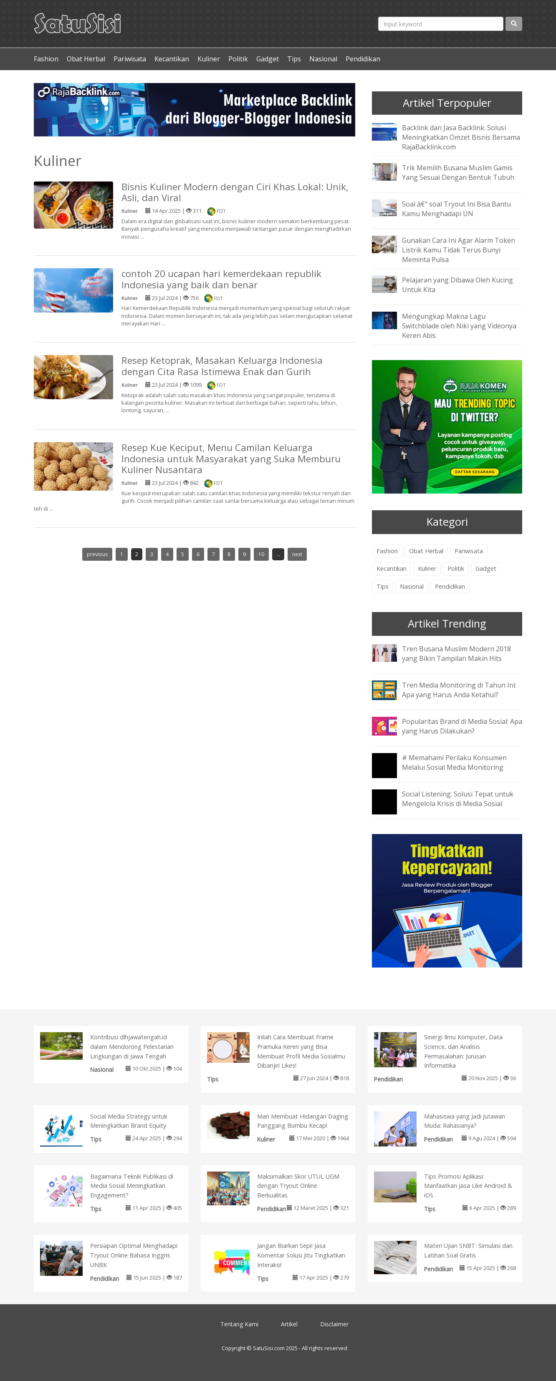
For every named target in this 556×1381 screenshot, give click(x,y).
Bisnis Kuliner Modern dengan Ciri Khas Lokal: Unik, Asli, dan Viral (235, 192)
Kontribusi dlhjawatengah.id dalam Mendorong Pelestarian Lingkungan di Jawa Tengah (132, 1046)
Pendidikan (363, 58)
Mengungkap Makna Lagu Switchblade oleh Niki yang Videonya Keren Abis (459, 326)
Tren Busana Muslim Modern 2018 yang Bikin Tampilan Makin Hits (456, 653)
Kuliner (208, 58)
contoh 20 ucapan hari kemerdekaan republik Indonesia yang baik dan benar (221, 279)
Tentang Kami (239, 1324)
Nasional (323, 58)
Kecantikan (171, 58)
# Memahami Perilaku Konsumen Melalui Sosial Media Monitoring (454, 762)
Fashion (46, 58)
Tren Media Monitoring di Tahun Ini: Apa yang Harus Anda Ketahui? (459, 689)
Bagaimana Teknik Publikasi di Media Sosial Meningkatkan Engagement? (131, 1186)
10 (261, 554)
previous (97, 554)
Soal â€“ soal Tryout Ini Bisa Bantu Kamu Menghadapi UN (456, 208)
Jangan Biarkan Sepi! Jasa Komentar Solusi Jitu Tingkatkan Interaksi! (301, 1255)
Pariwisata (130, 58)
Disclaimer (334, 1324)
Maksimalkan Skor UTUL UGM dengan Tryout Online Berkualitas (298, 1186)
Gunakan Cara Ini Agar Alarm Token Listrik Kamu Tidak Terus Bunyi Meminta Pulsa (458, 250)
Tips (294, 58)
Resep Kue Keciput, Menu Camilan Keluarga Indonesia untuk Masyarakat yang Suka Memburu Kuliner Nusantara (231, 458)
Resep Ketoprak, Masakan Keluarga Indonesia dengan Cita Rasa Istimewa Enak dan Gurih (222, 366)
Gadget (267, 58)
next (297, 554)
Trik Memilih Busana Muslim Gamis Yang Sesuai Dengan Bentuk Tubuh (458, 172)
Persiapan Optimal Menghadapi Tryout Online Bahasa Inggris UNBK (133, 1255)
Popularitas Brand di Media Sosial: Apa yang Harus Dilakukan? (462, 726)
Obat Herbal (86, 58)
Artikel (289, 1324)
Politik (238, 58)
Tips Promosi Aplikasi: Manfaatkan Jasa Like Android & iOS (468, 1186)
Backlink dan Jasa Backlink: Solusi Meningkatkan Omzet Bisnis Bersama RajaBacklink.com (461, 137)
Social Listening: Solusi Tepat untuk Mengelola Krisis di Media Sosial (457, 798)
